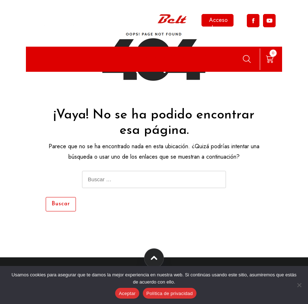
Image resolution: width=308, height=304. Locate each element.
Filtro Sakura (57, 56)
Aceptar (127, 293)
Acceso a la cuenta (217, 21)
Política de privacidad (169, 293)
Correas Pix (206, 56)
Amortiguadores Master (158, 56)
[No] (299, 285)
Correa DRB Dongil (101, 56)
